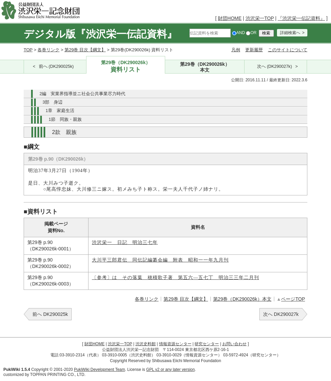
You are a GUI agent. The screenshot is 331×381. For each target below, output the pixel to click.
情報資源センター (175, 344)
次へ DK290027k (281, 314)
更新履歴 (254, 49)
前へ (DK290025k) (56, 66)
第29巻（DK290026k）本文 (242, 299)
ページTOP (293, 299)
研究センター (207, 344)
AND (238, 32)
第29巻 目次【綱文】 (85, 49)
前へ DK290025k (50, 314)
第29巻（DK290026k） (126, 67)
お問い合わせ (234, 344)
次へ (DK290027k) (274, 66)
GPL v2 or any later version (170, 369)
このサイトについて (287, 49)
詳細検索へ (290, 32)
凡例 (235, 49)
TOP (28, 49)
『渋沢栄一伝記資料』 (301, 18)
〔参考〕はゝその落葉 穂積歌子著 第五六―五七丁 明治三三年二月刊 (175, 277)
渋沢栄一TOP (260, 18)
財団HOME (229, 18)
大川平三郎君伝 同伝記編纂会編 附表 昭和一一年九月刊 (160, 260)
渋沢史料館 (145, 344)
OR (251, 32)
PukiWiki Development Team (99, 369)
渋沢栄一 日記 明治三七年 (125, 242)
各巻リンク (48, 49)
